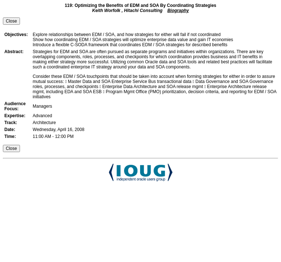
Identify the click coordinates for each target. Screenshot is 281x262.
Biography (178, 10)
